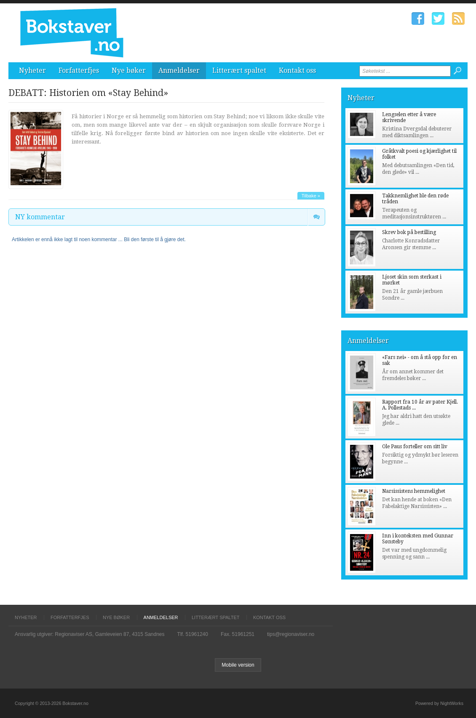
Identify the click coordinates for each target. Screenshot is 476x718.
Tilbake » (311, 195)
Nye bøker (129, 70)
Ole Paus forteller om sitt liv (414, 446)
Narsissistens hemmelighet (413, 491)
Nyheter (32, 70)
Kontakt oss (297, 70)
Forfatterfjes (79, 70)
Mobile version (238, 665)
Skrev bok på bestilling (409, 232)
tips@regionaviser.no (290, 634)
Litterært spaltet (239, 70)
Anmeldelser (179, 70)
